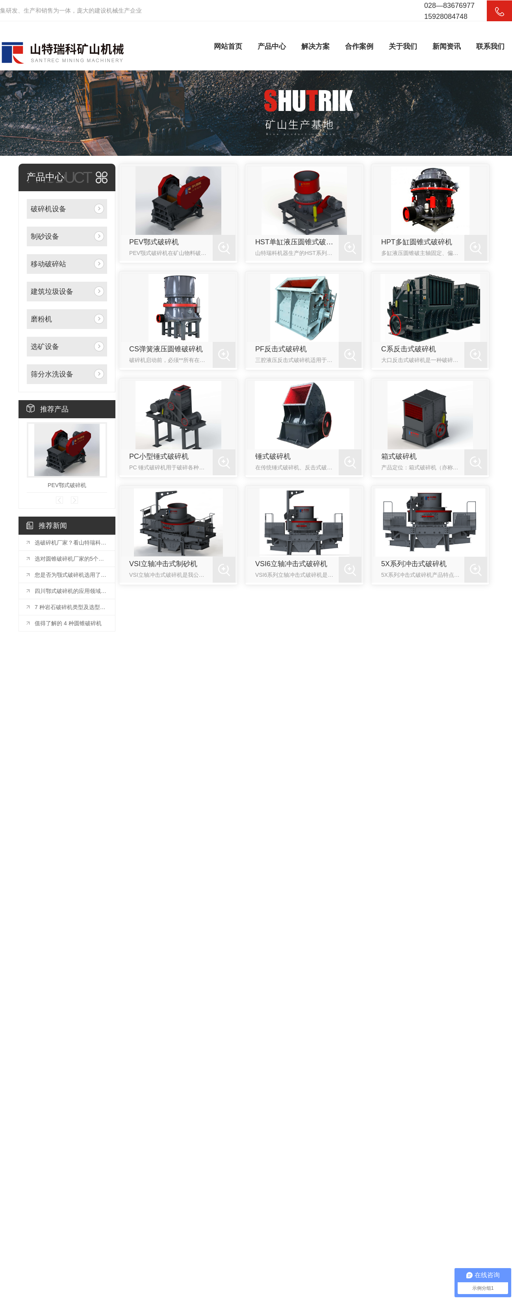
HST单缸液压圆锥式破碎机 (297, 242)
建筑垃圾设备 (52, 291)
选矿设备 (45, 347)
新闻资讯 (446, 46)
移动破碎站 (48, 264)
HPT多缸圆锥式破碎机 (416, 242)
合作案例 (359, 46)
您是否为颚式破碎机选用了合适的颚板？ (71, 575)
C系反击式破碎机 (408, 349)
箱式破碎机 (399, 456)
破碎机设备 (48, 209)
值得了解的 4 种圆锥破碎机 (68, 623)
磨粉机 (41, 319)
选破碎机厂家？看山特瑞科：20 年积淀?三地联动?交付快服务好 (71, 542)
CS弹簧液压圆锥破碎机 (166, 349)
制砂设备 (45, 236)
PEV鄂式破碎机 (67, 485)
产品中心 (272, 46)
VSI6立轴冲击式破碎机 (291, 564)
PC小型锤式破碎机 (159, 456)
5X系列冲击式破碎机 (414, 564)
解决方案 (315, 46)
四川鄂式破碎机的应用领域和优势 (71, 591)
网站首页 (228, 46)
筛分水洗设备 (52, 374)
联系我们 (490, 46)
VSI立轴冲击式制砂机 (163, 564)
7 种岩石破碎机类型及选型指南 (71, 607)
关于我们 (403, 46)
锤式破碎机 (273, 456)
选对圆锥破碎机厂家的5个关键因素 (71, 559)
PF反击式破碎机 (281, 349)
